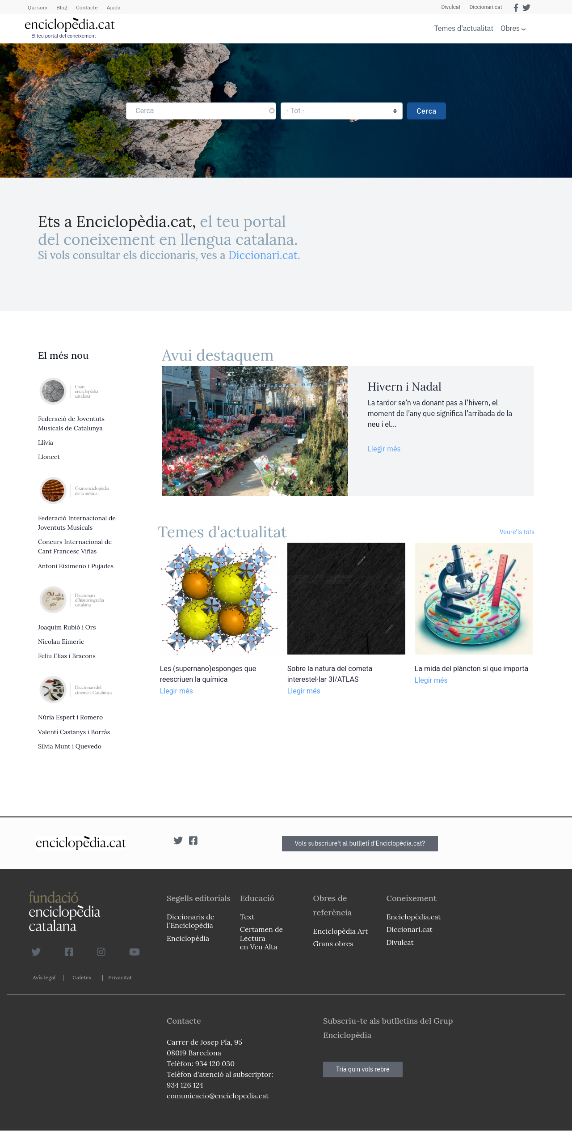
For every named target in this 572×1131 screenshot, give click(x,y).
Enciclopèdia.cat (413, 916)
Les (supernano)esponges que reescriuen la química (208, 674)
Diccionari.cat (485, 7)
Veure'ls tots (517, 532)
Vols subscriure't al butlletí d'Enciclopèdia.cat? (360, 843)
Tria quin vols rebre (363, 1069)
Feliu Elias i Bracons (67, 656)
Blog (61, 7)
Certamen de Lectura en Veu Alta (261, 938)
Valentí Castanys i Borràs (74, 732)
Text (247, 916)
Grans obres (333, 943)
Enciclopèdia (188, 938)
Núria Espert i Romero (70, 717)
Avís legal (44, 977)
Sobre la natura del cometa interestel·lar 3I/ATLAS (330, 674)
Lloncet (49, 457)
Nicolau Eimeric (61, 642)
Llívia (45, 442)
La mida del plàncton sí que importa (471, 668)
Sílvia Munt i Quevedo (69, 746)
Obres (510, 28)
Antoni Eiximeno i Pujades (76, 566)
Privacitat (120, 977)
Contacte (86, 7)
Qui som (37, 7)
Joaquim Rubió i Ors (67, 627)
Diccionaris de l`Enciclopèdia (190, 921)
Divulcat (451, 7)
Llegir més (384, 448)
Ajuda (114, 7)
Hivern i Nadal (405, 386)
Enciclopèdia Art (340, 931)
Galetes (81, 977)
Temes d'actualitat (463, 28)
